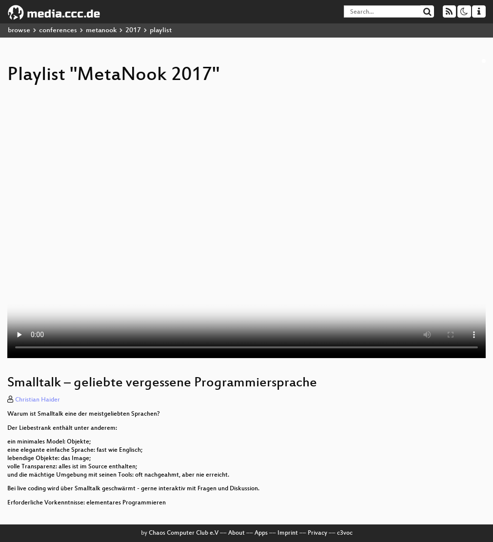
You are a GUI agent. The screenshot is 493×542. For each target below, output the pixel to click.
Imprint (287, 533)
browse (19, 30)
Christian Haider (37, 400)
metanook (101, 30)
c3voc (345, 533)
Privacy (317, 533)
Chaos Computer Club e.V (183, 533)
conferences (58, 30)
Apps (261, 533)
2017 (133, 30)
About (236, 533)
